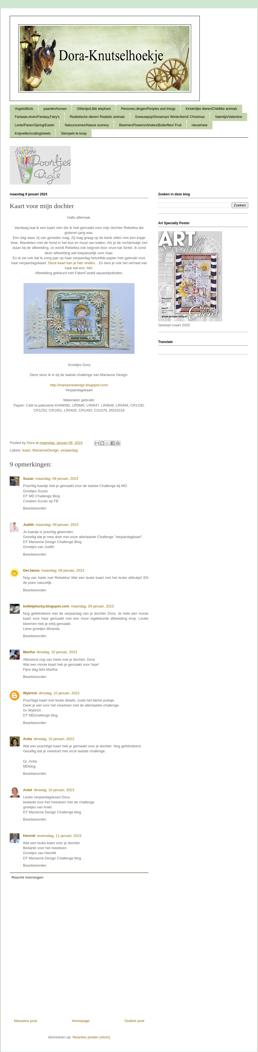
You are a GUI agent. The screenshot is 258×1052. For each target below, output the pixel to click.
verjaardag (69, 450)
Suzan (28, 478)
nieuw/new (200, 125)
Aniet (27, 790)
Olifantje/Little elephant (94, 109)
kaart (26, 450)
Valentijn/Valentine (228, 117)
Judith (28, 525)
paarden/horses (55, 109)
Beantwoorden (34, 508)
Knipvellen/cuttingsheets (32, 133)
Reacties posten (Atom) (91, 1037)
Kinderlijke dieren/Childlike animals (211, 109)
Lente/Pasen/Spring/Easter (34, 125)
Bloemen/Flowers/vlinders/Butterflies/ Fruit (150, 125)
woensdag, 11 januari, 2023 (59, 836)
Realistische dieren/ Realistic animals (97, 117)
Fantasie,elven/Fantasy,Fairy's (37, 117)
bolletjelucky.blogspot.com (46, 606)
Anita (27, 739)
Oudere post (134, 1021)
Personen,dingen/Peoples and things (148, 109)
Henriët (29, 836)
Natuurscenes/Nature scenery (87, 125)
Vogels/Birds (24, 109)
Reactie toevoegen (28, 877)
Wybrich (30, 693)
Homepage (81, 1021)
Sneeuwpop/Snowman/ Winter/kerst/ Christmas (170, 117)
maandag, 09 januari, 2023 (56, 478)
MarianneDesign (45, 450)
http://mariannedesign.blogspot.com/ (79, 385)
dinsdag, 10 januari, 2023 (57, 652)
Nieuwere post (25, 1021)
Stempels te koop (74, 133)
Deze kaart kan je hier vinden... (73, 263)
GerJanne (31, 570)
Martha (29, 652)
